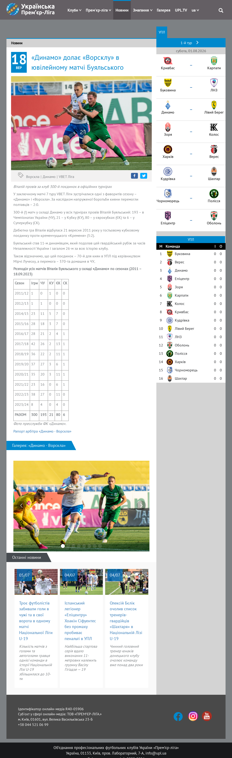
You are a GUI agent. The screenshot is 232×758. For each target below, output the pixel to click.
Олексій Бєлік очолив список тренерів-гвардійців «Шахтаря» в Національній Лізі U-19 (126, 620)
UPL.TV (181, 10)
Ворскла (32, 176)
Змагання (141, 10)
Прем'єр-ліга (97, 10)
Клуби (73, 10)
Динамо (49, 176)
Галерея (163, 10)
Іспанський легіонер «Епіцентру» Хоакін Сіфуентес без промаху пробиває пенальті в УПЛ (80, 620)
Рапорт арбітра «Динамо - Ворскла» (42, 431)
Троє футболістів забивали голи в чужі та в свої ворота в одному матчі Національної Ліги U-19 (36, 620)
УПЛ (162, 32)
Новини (122, 10)
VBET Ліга (66, 176)
